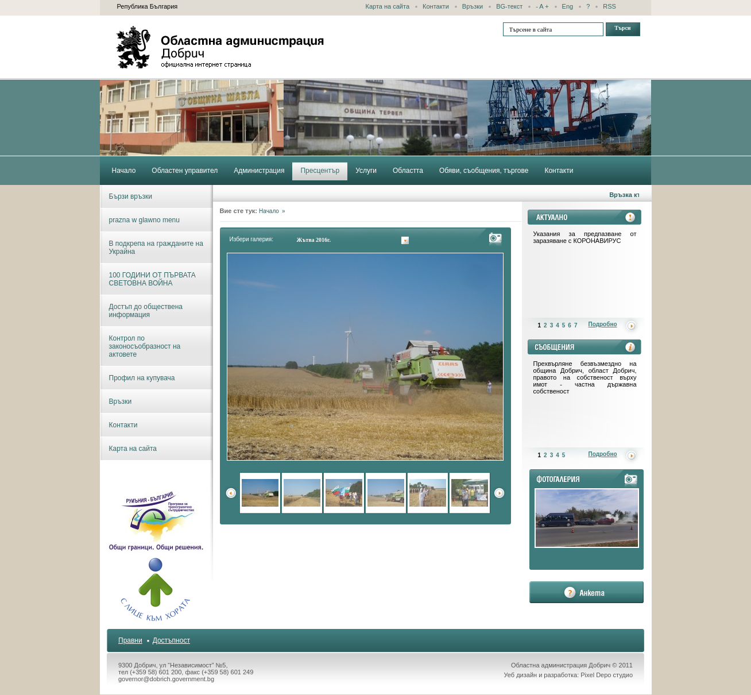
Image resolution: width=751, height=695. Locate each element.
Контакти (436, 6)
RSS (609, 6)
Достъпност (171, 640)
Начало (269, 211)
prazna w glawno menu (144, 220)
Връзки (472, 6)
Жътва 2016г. (314, 240)
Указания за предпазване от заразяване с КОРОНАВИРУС (585, 237)
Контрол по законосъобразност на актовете (145, 346)
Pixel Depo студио (606, 674)
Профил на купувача (142, 378)
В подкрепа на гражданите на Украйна (156, 248)
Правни (130, 640)
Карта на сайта (388, 6)
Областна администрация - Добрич (220, 47)
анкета (586, 592)
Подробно (603, 324)
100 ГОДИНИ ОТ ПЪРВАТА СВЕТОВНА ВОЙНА (152, 279)
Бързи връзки (130, 196)
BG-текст (509, 6)
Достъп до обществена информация (146, 311)
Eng (568, 6)
